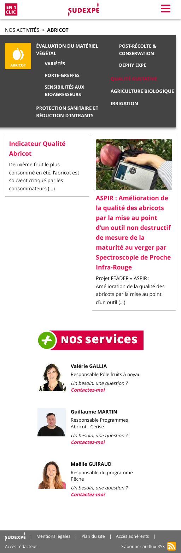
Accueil (15, 536)
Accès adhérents (132, 536)
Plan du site (93, 536)
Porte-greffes (62, 75)
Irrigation (124, 104)
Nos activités (22, 30)
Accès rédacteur (21, 546)
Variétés (55, 63)
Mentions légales (53, 536)
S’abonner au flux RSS (143, 546)
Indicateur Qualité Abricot (37, 148)
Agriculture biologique (142, 91)
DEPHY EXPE (132, 65)
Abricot (57, 30)
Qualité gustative (134, 79)
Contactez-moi (88, 390)
